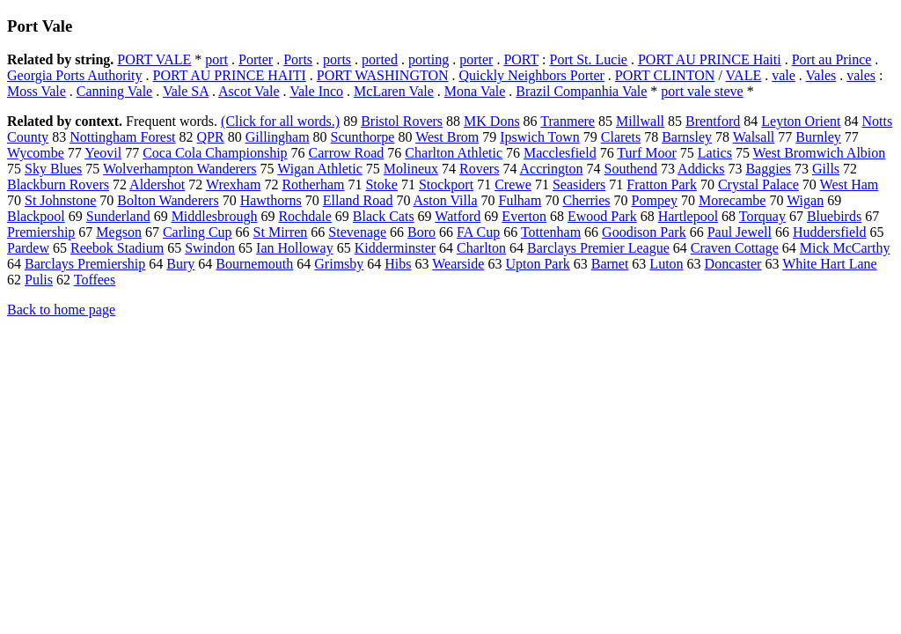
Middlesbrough (215, 216)
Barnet (610, 263)
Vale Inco (316, 91)
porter (476, 59)
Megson (119, 232)
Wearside (458, 263)
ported (380, 59)
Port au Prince (832, 59)
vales (860, 75)
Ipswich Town (540, 136)
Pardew (28, 247)
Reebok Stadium (117, 247)
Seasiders (579, 184)
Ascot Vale (248, 91)
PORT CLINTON (665, 75)
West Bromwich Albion (819, 152)
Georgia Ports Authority (74, 75)
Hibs (398, 263)
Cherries (586, 200)
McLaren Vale (394, 91)
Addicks (701, 168)
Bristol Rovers (402, 121)
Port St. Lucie (587, 59)
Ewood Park (602, 216)
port (216, 59)
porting (428, 59)
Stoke (381, 184)
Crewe (512, 184)
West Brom (447, 136)
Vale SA (186, 91)
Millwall (640, 121)
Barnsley (687, 136)
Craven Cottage (735, 247)
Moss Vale (36, 91)
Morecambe (732, 200)
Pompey (655, 200)
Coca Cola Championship (215, 152)
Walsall (754, 136)
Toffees (94, 279)
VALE (744, 75)
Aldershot (157, 184)
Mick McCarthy (845, 247)
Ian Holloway (294, 247)
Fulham (519, 200)
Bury (180, 263)
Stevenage (357, 232)
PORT (520, 59)
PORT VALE (154, 59)
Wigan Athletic (320, 168)
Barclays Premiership (85, 263)
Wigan (805, 200)
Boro (421, 232)
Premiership (41, 232)
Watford (457, 216)
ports (337, 59)
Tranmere (567, 121)
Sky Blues (53, 168)
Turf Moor (646, 152)
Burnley (818, 136)
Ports (297, 59)
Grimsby (338, 263)
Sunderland (118, 216)
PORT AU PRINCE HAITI (228, 75)
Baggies (768, 168)
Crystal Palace (758, 184)
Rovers (479, 168)
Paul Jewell (739, 232)
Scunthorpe (363, 136)
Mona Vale (474, 91)
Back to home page (61, 309)
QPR (210, 136)
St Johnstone (60, 200)
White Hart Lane (829, 263)
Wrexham (233, 184)
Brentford (712, 121)
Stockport (446, 184)
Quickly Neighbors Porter (531, 75)
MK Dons (492, 121)
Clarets (621, 136)
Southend (630, 168)
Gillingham (277, 136)
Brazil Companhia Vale (581, 91)
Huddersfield (830, 232)
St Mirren (280, 232)
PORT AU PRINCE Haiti (709, 59)
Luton (666, 263)
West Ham (849, 184)
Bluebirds (834, 216)
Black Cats (383, 216)
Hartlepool (688, 216)
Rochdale (304, 216)
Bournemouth (254, 263)
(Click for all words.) (280, 121)
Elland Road (358, 200)
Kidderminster (395, 247)
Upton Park (537, 263)
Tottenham (551, 232)
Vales (821, 75)
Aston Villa (446, 200)
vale (783, 75)
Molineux (411, 168)
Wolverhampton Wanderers (179, 168)
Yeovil (102, 152)
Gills (825, 168)
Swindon (210, 247)
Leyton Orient (800, 121)
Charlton (481, 247)
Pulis (39, 279)
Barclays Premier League (598, 247)
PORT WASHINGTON (383, 75)
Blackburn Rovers (58, 184)
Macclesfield (560, 152)
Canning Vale (114, 91)
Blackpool (36, 216)
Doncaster (733, 263)
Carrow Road (347, 152)
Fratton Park (661, 184)
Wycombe (35, 152)
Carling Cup (197, 232)
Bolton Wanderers (167, 200)
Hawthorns (271, 200)
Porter (255, 59)
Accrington (551, 168)
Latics (715, 152)
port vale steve (702, 91)
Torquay (762, 216)
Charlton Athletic (453, 152)
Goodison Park (644, 232)
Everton (524, 216)
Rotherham (313, 184)
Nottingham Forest (122, 136)
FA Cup (478, 232)
